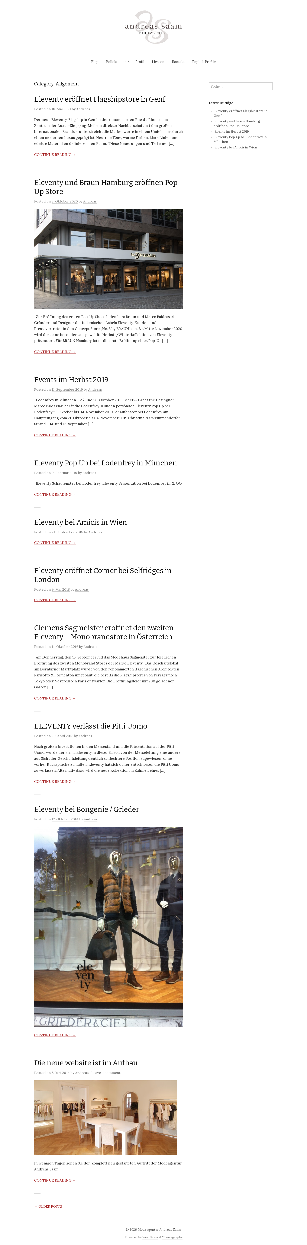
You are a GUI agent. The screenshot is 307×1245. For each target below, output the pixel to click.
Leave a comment (105, 1072)
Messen (158, 62)
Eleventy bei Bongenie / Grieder (86, 809)
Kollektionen (116, 62)
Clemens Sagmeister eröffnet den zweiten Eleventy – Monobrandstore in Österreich (104, 632)
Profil (140, 62)
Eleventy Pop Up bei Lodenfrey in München (105, 463)
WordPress (150, 1237)
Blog (94, 62)
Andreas (83, 109)
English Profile (204, 62)
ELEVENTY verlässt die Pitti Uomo (90, 726)
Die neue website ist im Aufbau (86, 1063)
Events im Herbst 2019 (71, 379)
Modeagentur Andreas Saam (159, 1229)
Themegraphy (172, 1237)
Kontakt (178, 62)
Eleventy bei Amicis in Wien (80, 522)
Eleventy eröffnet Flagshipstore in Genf (99, 99)
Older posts (48, 1206)
